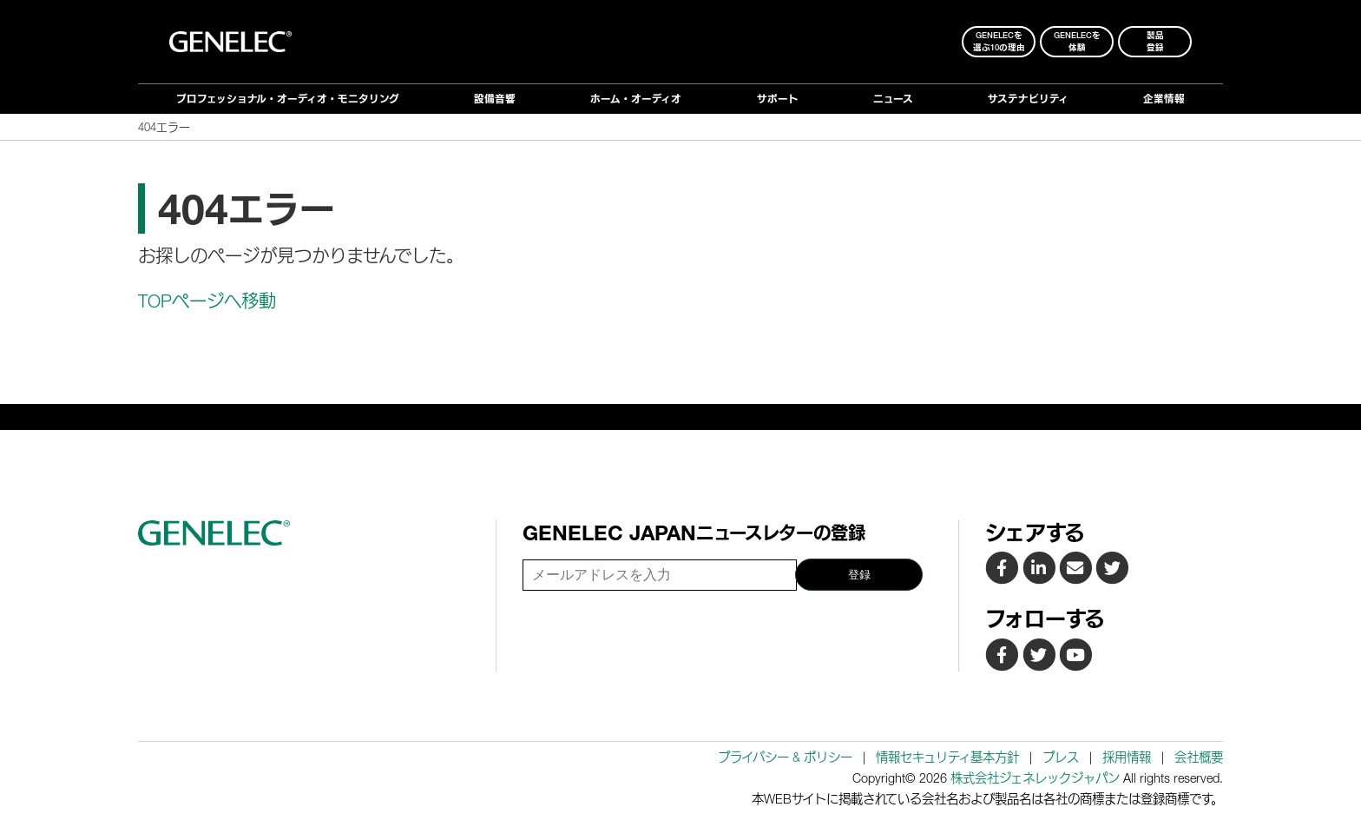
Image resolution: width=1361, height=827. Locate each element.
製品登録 (1155, 41)
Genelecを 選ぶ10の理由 (999, 41)
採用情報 (1126, 757)
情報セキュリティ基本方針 (947, 757)
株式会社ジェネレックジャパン (1035, 778)
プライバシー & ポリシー (785, 757)
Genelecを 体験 (1077, 41)
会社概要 (1198, 757)
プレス (1060, 757)
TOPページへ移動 (207, 300)
